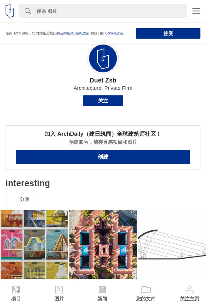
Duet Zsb (102, 80)
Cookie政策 (114, 33)
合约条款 (67, 33)
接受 (168, 33)
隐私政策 (82, 33)
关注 (103, 100)
